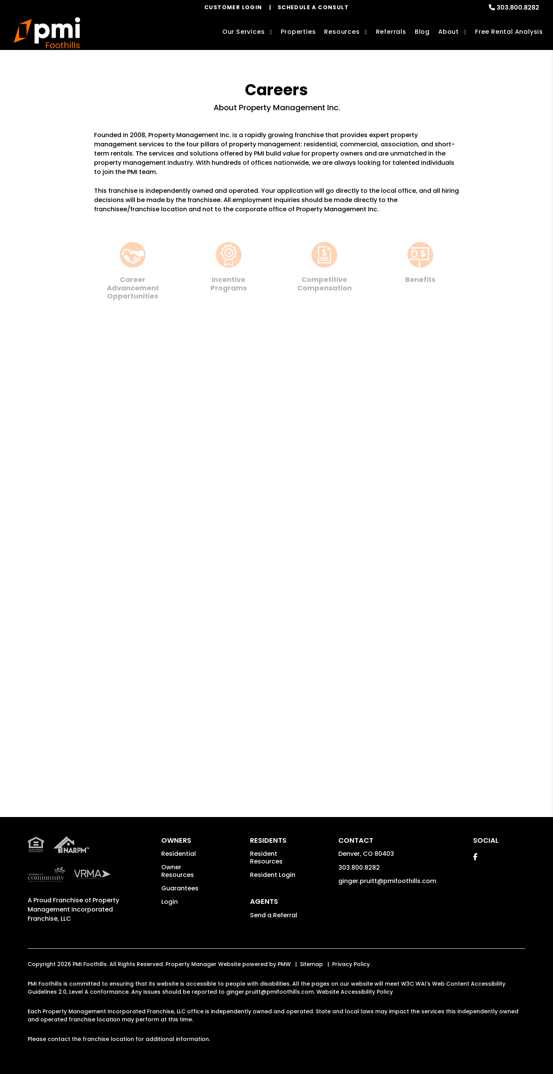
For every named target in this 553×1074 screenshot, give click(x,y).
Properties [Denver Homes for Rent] (298, 31)
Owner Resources (177, 871)
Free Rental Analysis (509, 31)
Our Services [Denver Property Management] (243, 31)
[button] (475, 857)
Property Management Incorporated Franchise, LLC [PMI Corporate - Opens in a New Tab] (73, 909)
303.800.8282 (518, 7)
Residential (178, 853)
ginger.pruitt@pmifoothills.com (387, 881)
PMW (284, 964)
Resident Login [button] (272, 874)
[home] (47, 32)
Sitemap (311, 964)
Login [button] (169, 901)
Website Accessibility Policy (354, 992)
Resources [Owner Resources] (341, 31)
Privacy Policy (351, 964)
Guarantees (180, 888)
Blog (422, 31)
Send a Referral (273, 915)
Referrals (391, 31)
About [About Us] (448, 31)
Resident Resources (266, 857)
